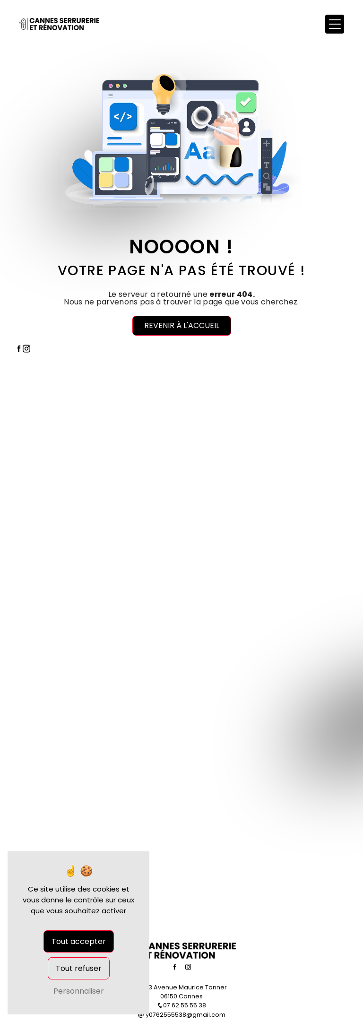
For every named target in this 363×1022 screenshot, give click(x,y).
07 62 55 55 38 (181, 1005)
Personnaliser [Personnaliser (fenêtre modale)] (78, 991)
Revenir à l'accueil (181, 325)
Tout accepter (79, 941)
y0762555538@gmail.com (181, 1015)
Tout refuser (79, 968)
